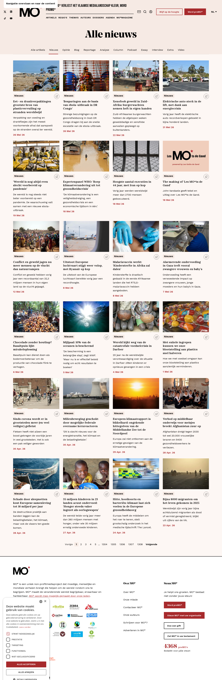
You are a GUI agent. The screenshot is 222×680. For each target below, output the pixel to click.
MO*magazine (125, 17)
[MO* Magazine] (31, 12)
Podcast (132, 49)
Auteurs (85, 17)
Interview (157, 49)
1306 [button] (122, 544)
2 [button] (81, 544)
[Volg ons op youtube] (11, 18)
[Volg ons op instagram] (11, 5)
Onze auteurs (131, 614)
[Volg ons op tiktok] (5, 18)
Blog (76, 49)
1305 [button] (113, 544)
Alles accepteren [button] (26, 656)
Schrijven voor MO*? (135, 622)
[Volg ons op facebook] (5, 5)
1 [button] (76, 544)
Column (118, 49)
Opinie (66, 49)
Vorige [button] (69, 544)
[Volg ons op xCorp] (5, 11)
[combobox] (40, 593)
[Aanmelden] (150, 11)
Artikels (51, 17)
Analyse (104, 49)
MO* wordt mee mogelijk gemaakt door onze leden (59, 595)
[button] (26, 671)
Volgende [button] (151, 544)
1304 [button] (104, 544)
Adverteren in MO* (134, 630)
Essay (144, 49)
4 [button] (90, 544)
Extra (170, 49)
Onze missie (130, 599)
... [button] (99, 544)
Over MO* (129, 592)
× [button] (45, 593)
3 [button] (85, 544)
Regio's (62, 17)
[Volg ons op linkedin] (11, 11)
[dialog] (26, 633)
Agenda (110, 17)
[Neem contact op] (139, 11)
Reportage (90, 49)
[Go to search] (145, 11)
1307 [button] (131, 544)
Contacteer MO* (132, 607)
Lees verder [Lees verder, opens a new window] (25, 619)
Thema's (74, 17)
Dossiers (98, 17)
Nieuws (53, 49)
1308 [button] (140, 544)
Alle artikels (38, 49)
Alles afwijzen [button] (26, 664)
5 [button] (95, 544)
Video (181, 49)
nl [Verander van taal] (214, 11)
